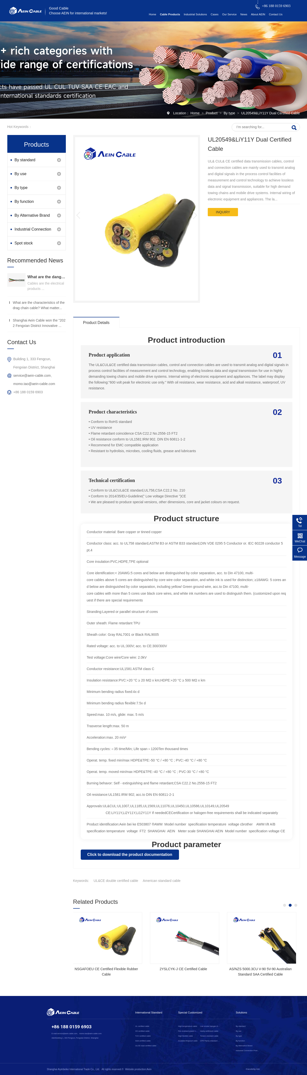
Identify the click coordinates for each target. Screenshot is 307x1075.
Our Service (229, 14)
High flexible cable (185, 1036)
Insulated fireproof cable (188, 1041)
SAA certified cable (143, 1041)
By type (230, 113)
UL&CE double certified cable (116, 881)
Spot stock (24, 243)
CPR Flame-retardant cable (210, 1041)
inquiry (223, 212)
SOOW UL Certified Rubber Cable (106, 969)
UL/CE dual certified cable (146, 1046)
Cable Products (170, 14)
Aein (149, 1069)
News (243, 14)
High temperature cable (187, 1026)
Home (152, 14)
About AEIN (258, 14)
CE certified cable (142, 1031)
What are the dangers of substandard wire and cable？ (47, 277)
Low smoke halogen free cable (210, 1026)
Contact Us (276, 14)
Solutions (241, 1012)
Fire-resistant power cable (188, 1031)
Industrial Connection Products (33, 231)
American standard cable (162, 881)
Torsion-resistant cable (209, 1036)
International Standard (148, 1012)
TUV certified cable (143, 1036)
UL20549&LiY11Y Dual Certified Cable (270, 113)
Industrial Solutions (195, 14)
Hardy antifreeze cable (209, 1031)
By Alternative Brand (32, 215)
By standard (25, 160)
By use (21, 174)
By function (24, 201)
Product (212, 113)
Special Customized (190, 1012)
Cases (214, 14)
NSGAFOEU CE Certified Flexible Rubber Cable (183, 971)
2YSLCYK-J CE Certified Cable (260, 969)
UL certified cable (142, 1026)
